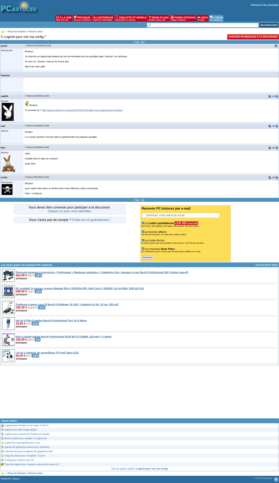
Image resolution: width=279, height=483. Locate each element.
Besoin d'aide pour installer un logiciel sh (26, 438)
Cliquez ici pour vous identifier (69, 211)
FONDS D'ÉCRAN (183, 18)
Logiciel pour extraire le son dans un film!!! (27, 425)
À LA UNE (63, 18)
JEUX (203, 18)
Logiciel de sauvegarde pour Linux (22, 442)
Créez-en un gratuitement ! (91, 220)
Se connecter (271, 5)
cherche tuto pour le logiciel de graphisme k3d (28, 451)
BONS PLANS (159, 18)
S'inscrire (256, 5)
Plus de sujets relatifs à (139, 468)
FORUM (216, 18)
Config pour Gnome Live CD (19, 460)
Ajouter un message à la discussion (253, 36)
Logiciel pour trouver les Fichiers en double (27, 434)
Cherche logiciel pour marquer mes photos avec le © (32, 464)
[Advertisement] (139, 393)
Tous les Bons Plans (266, 265)
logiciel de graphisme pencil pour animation (27, 447)
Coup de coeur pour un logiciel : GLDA (25, 455)
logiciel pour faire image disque (21, 429)
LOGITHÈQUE (103, 18)
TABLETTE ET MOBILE (130, 18)
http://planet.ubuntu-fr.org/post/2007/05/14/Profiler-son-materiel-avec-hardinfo (82, 110)
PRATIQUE (82, 18)
